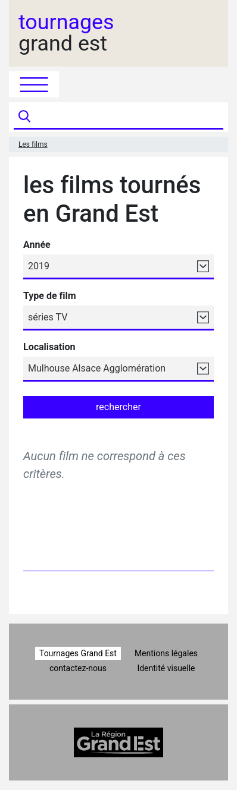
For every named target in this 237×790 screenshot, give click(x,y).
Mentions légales (166, 653)
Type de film (49, 295)
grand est (66, 33)
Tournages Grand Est (78, 653)
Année (37, 244)
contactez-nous (78, 668)
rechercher (118, 407)
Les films (33, 144)
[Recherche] (128, 117)
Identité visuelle (166, 668)
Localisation (49, 346)
